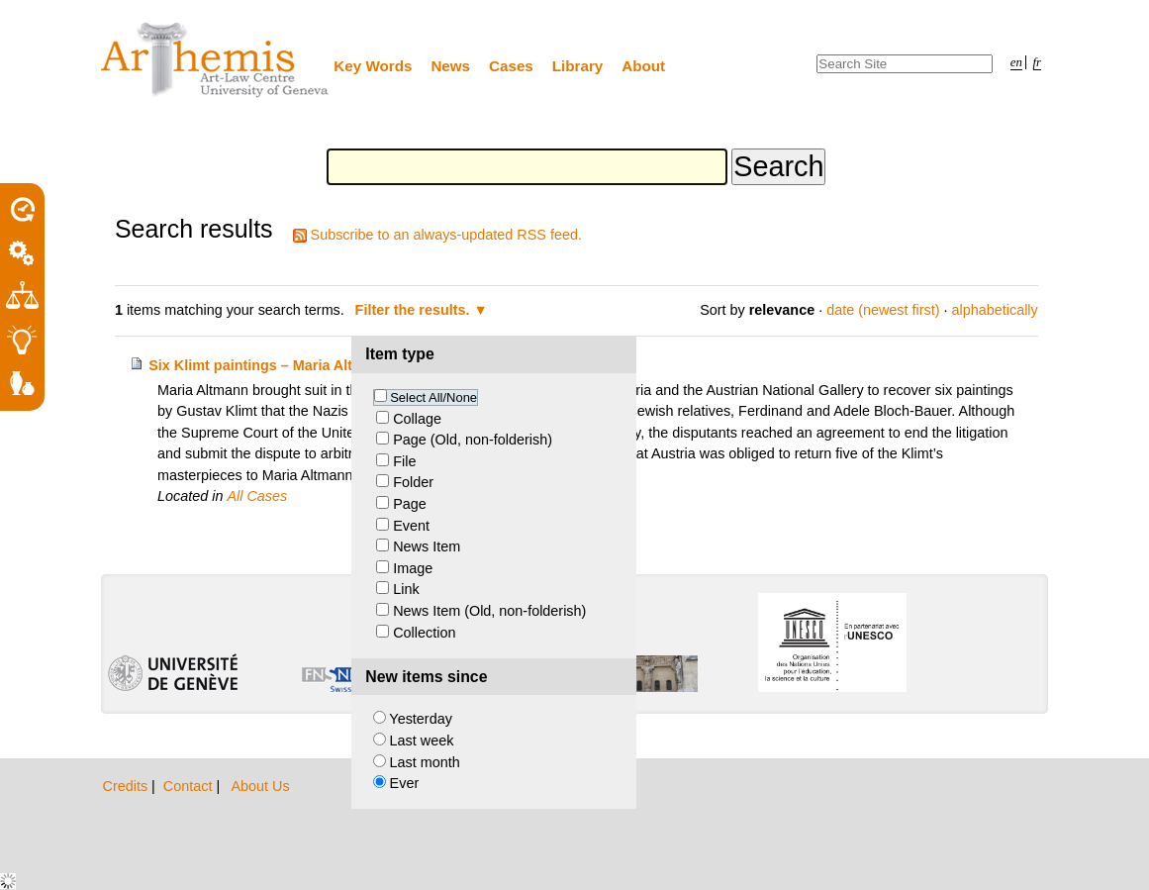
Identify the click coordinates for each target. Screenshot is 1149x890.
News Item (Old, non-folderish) (489, 611)
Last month (425, 762)
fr (1037, 62)
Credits (127, 786)
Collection (424, 633)
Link (406, 589)
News (450, 65)
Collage (417, 419)
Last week (422, 740)
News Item (426, 546)
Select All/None (433, 397)
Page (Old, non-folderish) (472, 439)
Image (412, 568)
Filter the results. (414, 310)
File (404, 461)
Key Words (373, 65)
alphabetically (995, 310)
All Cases (257, 496)
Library (578, 65)
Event (411, 526)
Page (410, 504)
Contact (190, 786)
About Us (260, 786)
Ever (405, 783)
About (643, 65)
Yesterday (420, 719)
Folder (413, 482)
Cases (511, 65)
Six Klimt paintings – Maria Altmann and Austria (310, 365)
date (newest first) (882, 310)
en (1016, 62)
